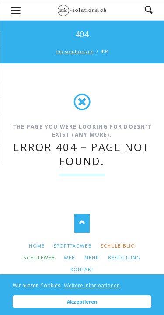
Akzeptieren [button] (82, 301)
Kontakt (82, 269)
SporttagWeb (72, 246)
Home (37, 246)
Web (69, 258)
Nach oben (82, 223)
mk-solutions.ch (75, 51)
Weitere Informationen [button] (92, 285)
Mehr (91, 258)
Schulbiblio (118, 246)
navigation (15, 10)
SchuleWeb (39, 258)
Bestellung (124, 258)
